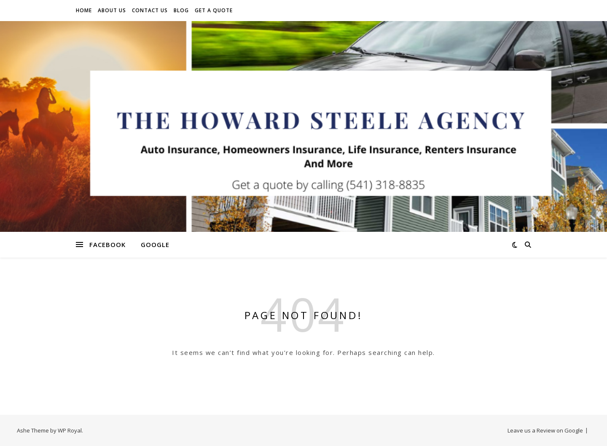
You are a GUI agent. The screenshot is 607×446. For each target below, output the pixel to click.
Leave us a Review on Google (545, 430)
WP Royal (70, 430)
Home (84, 10)
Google (155, 244)
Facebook (107, 244)
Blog (181, 10)
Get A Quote (214, 10)
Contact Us (150, 10)
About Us (112, 10)
